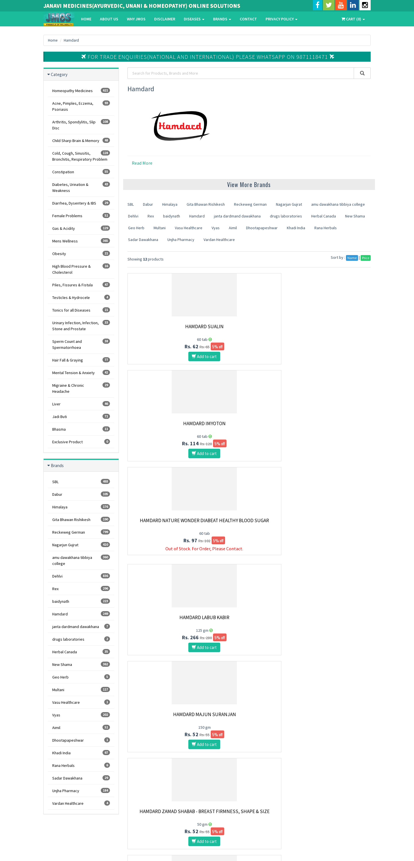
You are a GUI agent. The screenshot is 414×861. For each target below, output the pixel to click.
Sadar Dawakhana (81, 778)
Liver (81, 404)
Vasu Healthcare (81, 702)
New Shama (81, 664)
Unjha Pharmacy (81, 790)
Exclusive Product (81, 441)
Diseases (193, 19)
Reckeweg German (81, 532)
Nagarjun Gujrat (81, 544)
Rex (81, 588)
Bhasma (81, 429)
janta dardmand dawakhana (81, 626)
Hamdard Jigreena (249, 617)
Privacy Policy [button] (281, 19)
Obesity (81, 253)
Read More (142, 163)
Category (59, 74)
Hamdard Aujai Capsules (333, 617)
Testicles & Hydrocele (81, 297)
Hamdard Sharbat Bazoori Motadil (333, 523)
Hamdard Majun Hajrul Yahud (165, 617)
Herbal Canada (81, 651)
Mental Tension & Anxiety (81, 372)
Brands (222, 19)
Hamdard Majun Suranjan (249, 423)
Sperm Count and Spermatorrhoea (81, 344)
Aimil (81, 727)
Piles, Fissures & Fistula (81, 284)
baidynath (81, 601)
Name (352, 258)
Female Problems (81, 215)
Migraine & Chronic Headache (81, 388)
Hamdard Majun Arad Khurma (165, 520)
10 (241, 666)
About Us (109, 19)
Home (86, 19)
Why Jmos (136, 19)
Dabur (81, 494)
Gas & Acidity (81, 228)
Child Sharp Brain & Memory (81, 140)
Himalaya (81, 507)
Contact (248, 19)
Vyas (81, 715)
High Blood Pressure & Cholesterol (81, 269)
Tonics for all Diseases (81, 310)
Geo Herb (81, 677)
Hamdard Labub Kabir (165, 423)
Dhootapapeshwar (81, 740)
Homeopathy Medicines (81, 90)
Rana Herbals (81, 765)
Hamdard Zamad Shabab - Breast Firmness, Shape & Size (333, 426)
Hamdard (72, 40)
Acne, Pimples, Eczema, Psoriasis (81, 106)
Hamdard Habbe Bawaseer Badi (249, 520)
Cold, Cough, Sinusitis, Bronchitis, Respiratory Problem (81, 156)
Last (263, 666)
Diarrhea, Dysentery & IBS (81, 203)
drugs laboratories (81, 639)
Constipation (81, 171)
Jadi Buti (81, 416)
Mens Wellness (81, 241)
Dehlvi (81, 576)
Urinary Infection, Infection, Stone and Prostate (81, 325)
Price (365, 258)
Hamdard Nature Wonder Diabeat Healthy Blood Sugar (333, 329)
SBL (81, 481)
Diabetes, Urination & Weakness (81, 187)
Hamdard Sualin (165, 326)
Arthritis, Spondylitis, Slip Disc (81, 125)
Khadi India (81, 752)
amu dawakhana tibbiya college (81, 560)
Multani (81, 689)
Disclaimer (164, 19)
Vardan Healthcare (81, 803)
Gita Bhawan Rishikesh (81, 519)
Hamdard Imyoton (249, 326)
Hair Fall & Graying (81, 360)
